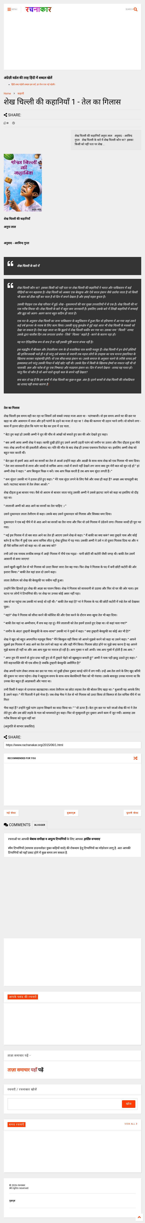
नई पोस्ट (11, 813)
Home (7, 93)
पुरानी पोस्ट (132, 813)
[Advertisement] (72, 43)
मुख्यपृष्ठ (71, 813)
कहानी (21, 93)
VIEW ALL (131, 1124)
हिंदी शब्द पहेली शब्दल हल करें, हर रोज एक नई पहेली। (33, 84)
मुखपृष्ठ (12, 1200)
